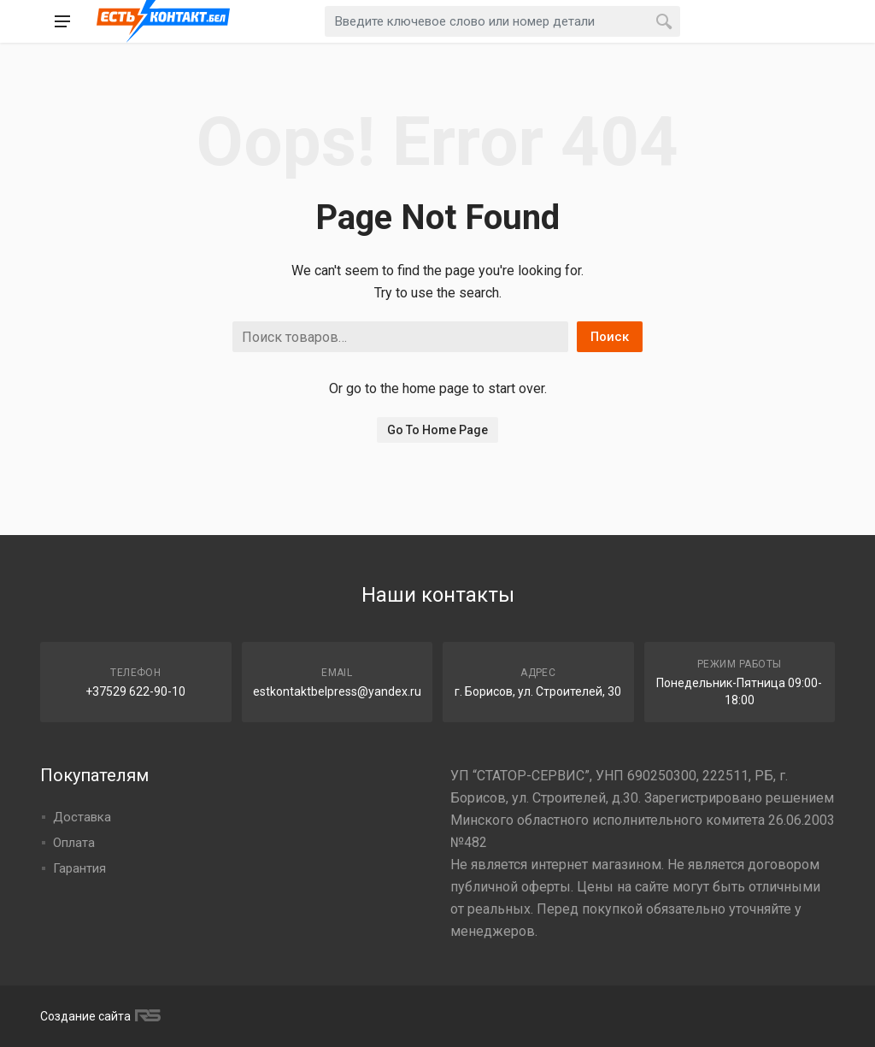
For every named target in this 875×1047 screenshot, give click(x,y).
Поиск (609, 336)
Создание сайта (98, 1016)
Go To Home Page (437, 430)
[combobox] (502, 21)
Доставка (82, 817)
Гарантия (79, 868)
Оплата (74, 842)
